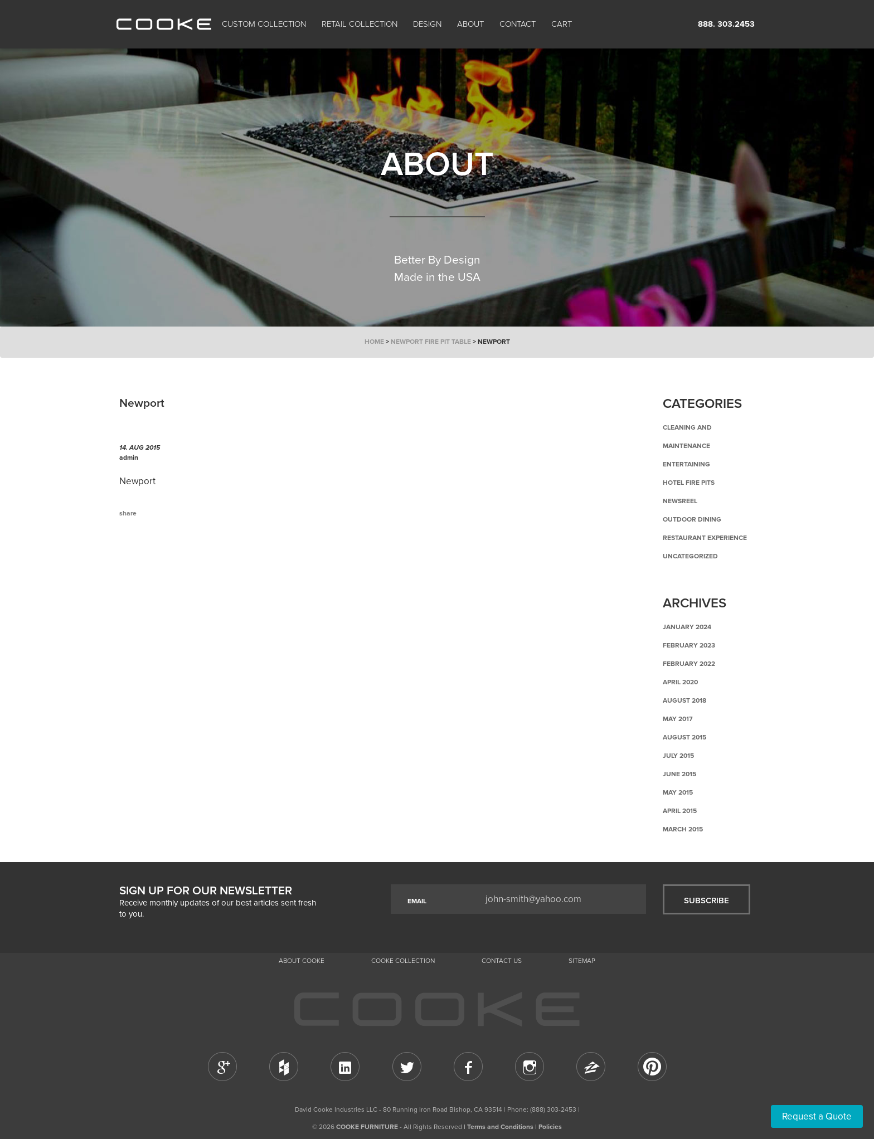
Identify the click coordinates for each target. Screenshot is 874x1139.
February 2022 (689, 664)
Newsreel (680, 501)
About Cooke (301, 961)
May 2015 (678, 792)
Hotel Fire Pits (689, 482)
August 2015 (684, 737)
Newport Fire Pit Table (431, 341)
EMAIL (416, 901)
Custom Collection (264, 24)
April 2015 (680, 811)
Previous (136, 559)
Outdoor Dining (692, 519)
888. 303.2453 (726, 24)
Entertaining (686, 464)
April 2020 (680, 682)
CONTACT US (502, 961)
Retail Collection (359, 24)
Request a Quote (817, 1116)
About (470, 24)
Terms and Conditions (500, 1127)
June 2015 (679, 774)
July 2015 (678, 756)
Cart (562, 24)
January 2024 (687, 627)
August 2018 (684, 700)
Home (374, 341)
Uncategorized (690, 556)
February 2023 (689, 645)
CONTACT (517, 24)
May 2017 (678, 719)
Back (175, 559)
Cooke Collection (403, 961)
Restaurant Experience (705, 538)
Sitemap (582, 961)
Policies (550, 1127)
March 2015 (683, 829)
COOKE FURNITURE (367, 1127)
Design (427, 24)
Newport (137, 481)
